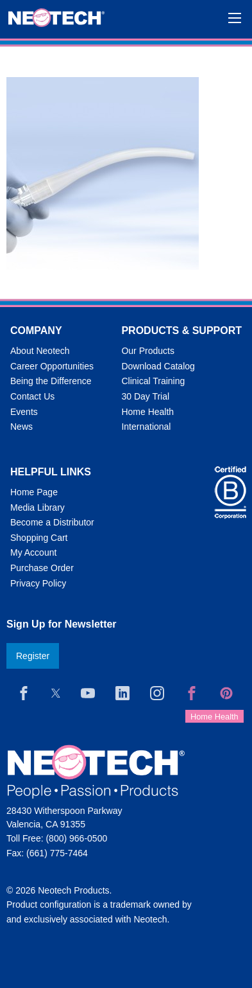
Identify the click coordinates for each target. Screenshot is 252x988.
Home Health (147, 412)
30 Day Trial (145, 396)
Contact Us (32, 396)
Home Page (34, 492)
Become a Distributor (52, 522)
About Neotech (40, 351)
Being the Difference (51, 381)
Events (24, 412)
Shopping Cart (39, 538)
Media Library (37, 507)
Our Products (147, 351)
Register (32, 656)
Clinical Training (153, 381)
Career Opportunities (52, 366)
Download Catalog (157, 366)
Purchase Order (42, 568)
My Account (33, 552)
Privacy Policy (38, 583)
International (146, 426)
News (21, 426)
